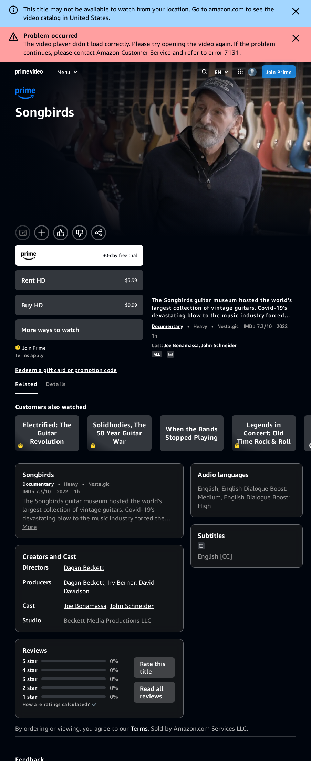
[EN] (222, 71)
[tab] (26, 384)
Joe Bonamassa (181, 345)
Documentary (167, 326)
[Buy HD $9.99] (79, 305)
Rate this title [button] (152, 667)
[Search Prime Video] (204, 72)
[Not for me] (79, 232)
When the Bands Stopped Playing (192, 433)
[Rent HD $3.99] (79, 280)
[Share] (98, 232)
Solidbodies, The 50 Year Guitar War (119, 433)
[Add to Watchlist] (41, 232)
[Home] (29, 72)
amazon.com (226, 9)
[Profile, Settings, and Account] (252, 72)
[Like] (60, 232)
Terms (139, 728)
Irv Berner (121, 582)
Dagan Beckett (84, 567)
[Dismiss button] (296, 11)
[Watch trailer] (22, 232)
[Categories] (240, 72)
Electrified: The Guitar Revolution (47, 433)
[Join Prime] (279, 71)
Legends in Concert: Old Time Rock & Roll (264, 433)
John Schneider (219, 345)
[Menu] (68, 71)
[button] (59, 704)
